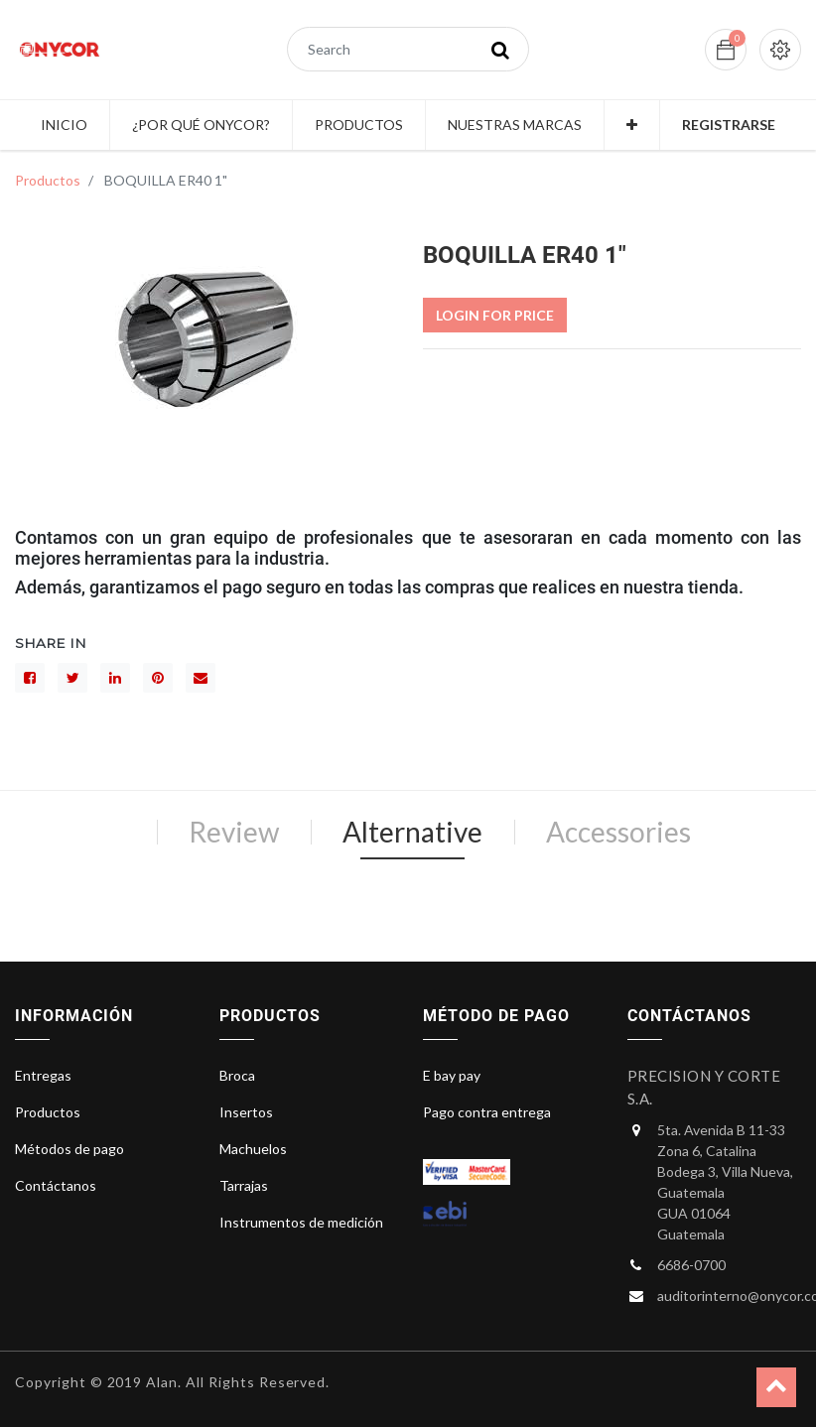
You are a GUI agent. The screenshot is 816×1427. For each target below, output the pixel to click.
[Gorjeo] (72, 678)
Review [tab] (234, 831)
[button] (632, 125)
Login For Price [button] (495, 315)
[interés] (158, 678)
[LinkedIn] (115, 678)
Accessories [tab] (618, 831)
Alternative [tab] (412, 831)
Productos (47, 180)
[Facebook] (30, 678)
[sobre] (200, 678)
